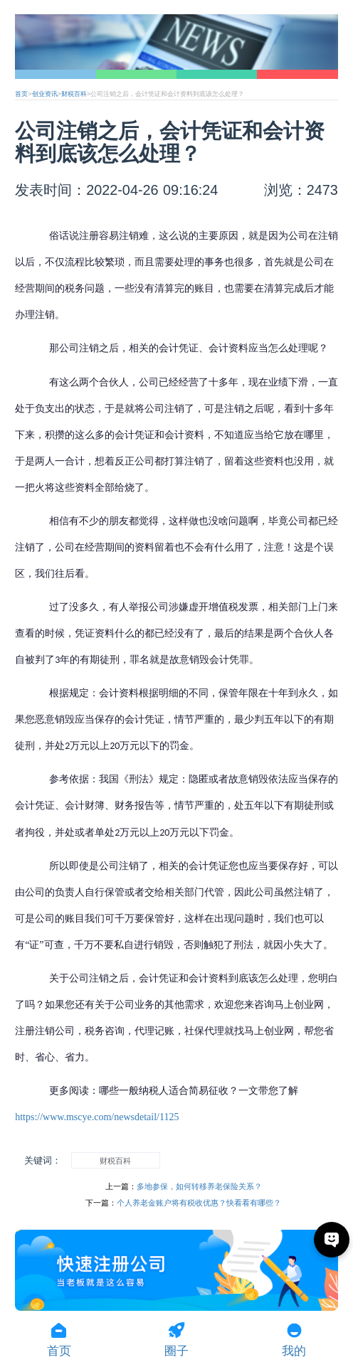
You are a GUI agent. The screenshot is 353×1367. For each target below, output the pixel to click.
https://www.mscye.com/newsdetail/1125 (97, 1117)
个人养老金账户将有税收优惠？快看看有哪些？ (199, 1202)
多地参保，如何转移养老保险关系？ (199, 1186)
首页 (21, 93)
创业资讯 (45, 93)
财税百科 (74, 93)
